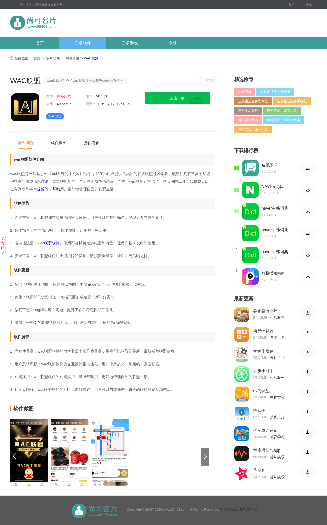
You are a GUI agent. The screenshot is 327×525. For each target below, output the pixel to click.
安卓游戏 (130, 43)
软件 (292, 4)
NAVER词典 (273, 186)
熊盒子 (259, 410)
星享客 (259, 470)
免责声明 (3, 245)
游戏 (309, 4)
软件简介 (26, 143)
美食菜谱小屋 (265, 311)
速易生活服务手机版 (292, 101)
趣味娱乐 (277, 457)
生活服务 (277, 318)
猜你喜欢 (91, 143)
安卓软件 (83, 43)
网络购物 (72, 58)
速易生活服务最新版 (275, 92)
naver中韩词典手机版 (275, 230)
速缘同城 (244, 92)
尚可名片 (61, 23)
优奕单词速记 (265, 430)
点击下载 (177, 98)
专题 (173, 43)
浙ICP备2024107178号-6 (238, 509)
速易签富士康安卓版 (282, 110)
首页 (40, 43)
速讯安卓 (270, 165)
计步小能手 (263, 371)
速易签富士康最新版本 (283, 120)
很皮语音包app (267, 450)
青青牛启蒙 (263, 351)
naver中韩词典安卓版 (275, 251)
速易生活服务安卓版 (253, 101)
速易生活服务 (248, 110)
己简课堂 (261, 391)
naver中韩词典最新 (275, 208)
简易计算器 (263, 331)
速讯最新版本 (248, 120)
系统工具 (277, 337)
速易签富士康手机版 (253, 129)
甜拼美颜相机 (274, 273)
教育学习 (277, 357)
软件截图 (58, 143)
